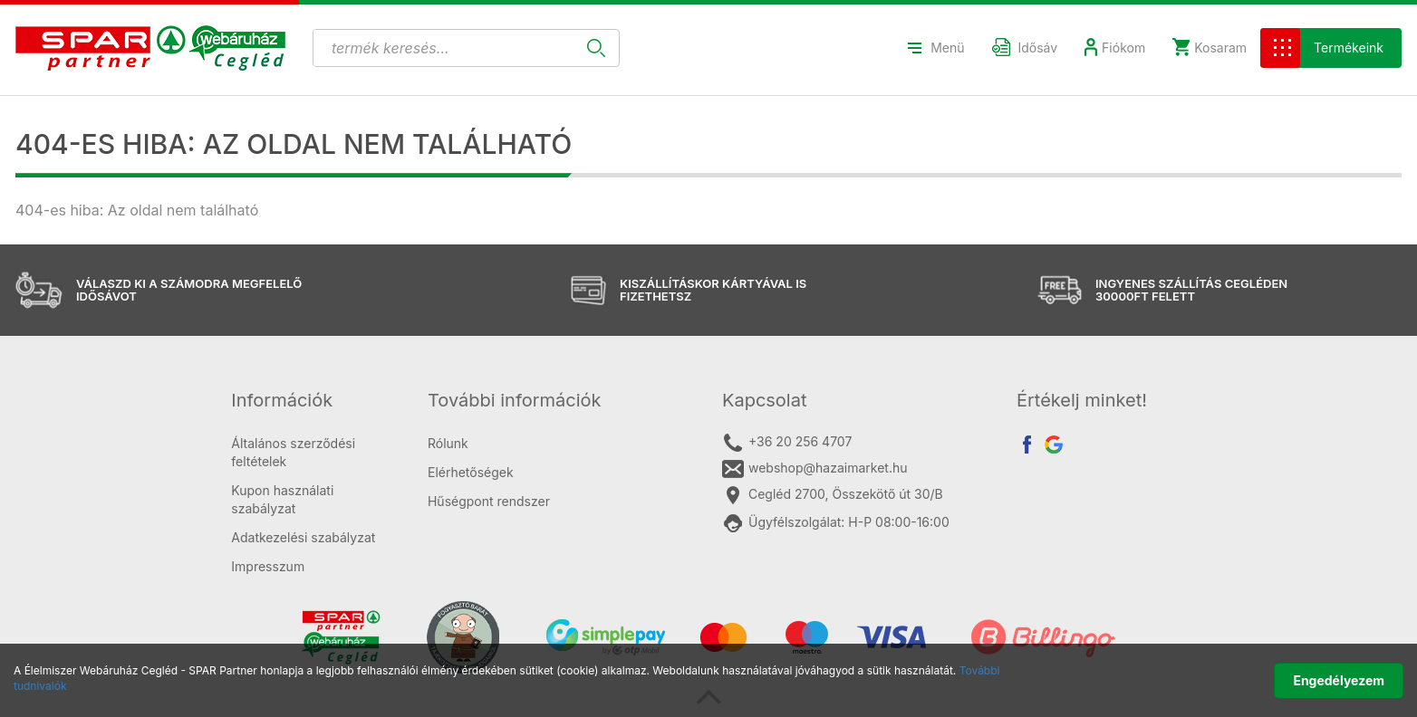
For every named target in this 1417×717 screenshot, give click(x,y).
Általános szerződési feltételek (293, 452)
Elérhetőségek (471, 472)
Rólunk (448, 443)
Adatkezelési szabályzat (303, 537)
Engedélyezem (1338, 680)
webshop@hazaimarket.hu (815, 469)
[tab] (315, 400)
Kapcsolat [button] (764, 400)
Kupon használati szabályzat (282, 499)
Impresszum (267, 566)
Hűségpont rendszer (489, 501)
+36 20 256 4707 (787, 443)
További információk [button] (515, 400)
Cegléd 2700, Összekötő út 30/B (832, 495)
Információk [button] (282, 400)
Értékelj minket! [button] (1082, 400)
